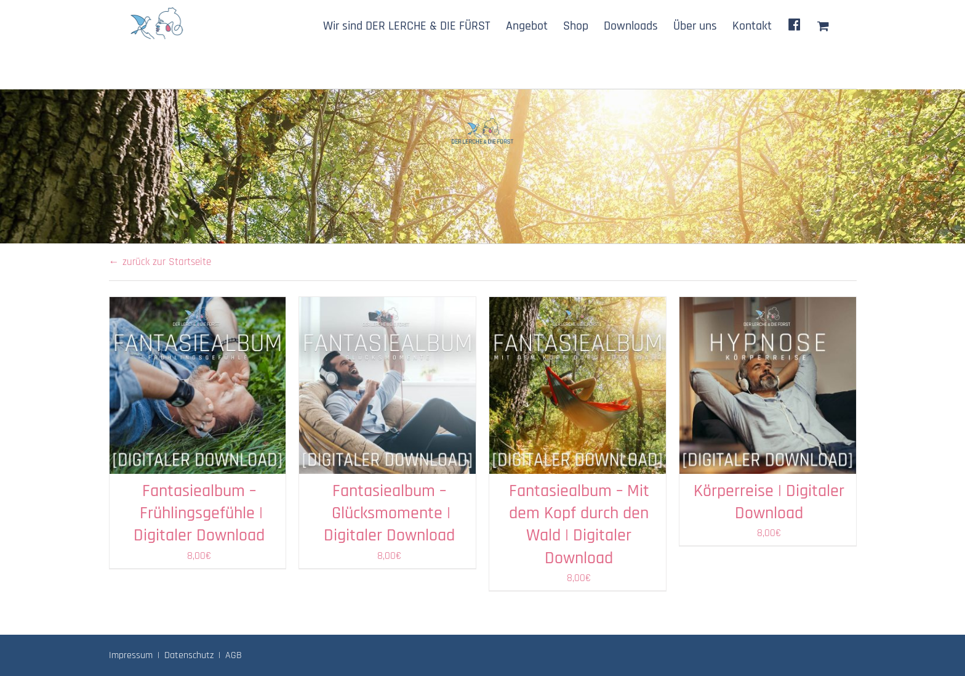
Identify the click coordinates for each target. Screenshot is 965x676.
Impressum (131, 655)
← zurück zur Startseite (160, 262)
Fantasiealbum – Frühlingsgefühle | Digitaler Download (199, 513)
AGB (233, 655)
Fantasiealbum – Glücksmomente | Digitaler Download (389, 513)
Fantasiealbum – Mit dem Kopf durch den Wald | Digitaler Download (579, 524)
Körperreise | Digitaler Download (769, 502)
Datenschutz (189, 655)
